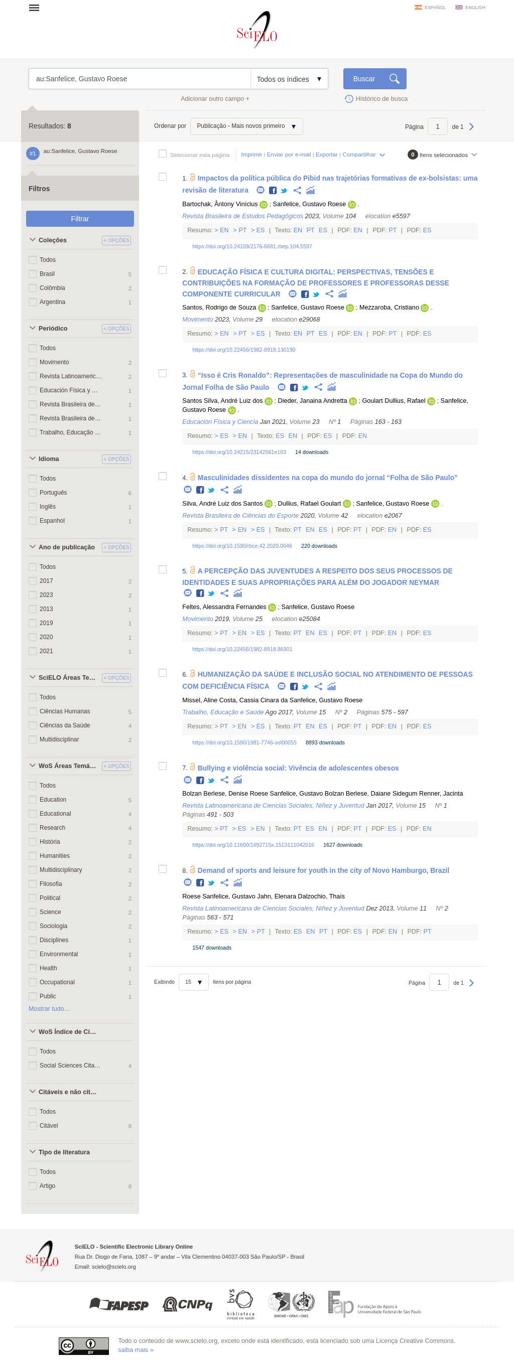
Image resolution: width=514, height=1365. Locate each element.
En (224, 230)
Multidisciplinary (61, 869)
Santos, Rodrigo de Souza (219, 307)
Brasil (47, 273)
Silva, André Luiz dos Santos (222, 503)
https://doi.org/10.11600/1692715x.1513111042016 (253, 845)
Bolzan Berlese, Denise (215, 793)
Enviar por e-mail (289, 154)
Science (50, 912)
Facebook (273, 191)
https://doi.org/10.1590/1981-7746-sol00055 (244, 742)
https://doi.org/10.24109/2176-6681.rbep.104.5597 (252, 246)
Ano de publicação (67, 547)
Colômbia (52, 287)
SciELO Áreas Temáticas (69, 677)
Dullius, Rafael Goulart (309, 503)
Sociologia (53, 926)
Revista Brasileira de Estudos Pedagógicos (71, 418)
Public (48, 996)
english (475, 7)
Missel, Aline (199, 700)
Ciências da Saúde (65, 725)
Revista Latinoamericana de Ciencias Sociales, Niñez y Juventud (71, 376)
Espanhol (52, 520)
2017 (46, 580)
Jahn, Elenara (276, 896)
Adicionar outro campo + (215, 98)
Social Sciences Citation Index (71, 1065)
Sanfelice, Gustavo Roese (309, 204)
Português (53, 492)
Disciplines (54, 940)
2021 (46, 651)
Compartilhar (358, 154)
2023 (46, 594)
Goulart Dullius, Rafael (394, 400)
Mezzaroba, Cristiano (389, 307)
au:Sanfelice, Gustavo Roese (139, 79)
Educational (55, 813)
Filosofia (51, 883)
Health (48, 968)
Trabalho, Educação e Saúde (71, 432)
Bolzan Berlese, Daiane (358, 793)
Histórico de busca (382, 98)
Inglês (48, 506)
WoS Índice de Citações (69, 1031)
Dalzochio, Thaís (321, 896)
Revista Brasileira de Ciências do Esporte (71, 404)
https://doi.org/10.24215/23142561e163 (239, 452)
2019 (46, 623)
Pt (242, 230)
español (435, 7)
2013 (46, 609)
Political (50, 897)
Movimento (54, 362)
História (50, 841)
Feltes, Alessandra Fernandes (224, 607)
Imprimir (251, 154)
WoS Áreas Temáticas (69, 766)
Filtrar (80, 219)
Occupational (57, 982)
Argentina (52, 302)
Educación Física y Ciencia (71, 390)
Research (52, 827)
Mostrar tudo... (49, 1008)
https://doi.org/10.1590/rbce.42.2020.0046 (242, 546)
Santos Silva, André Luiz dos (222, 400)
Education (53, 799)
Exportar (327, 154)
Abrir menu (37, 8)
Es (260, 230)
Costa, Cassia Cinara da (253, 700)
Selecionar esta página (199, 154)
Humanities (55, 855)
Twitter (284, 191)
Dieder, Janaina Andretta (312, 400)
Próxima (471, 131)
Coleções (53, 240)
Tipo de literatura (64, 1152)
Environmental (59, 954)
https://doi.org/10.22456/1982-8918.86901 (242, 649)
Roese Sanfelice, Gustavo (286, 793)
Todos (48, 259)
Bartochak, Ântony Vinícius (220, 204)
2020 (46, 637)
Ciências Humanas (65, 711)
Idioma (49, 459)
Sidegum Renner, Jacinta (428, 793)
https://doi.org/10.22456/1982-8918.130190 (243, 350)
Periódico (53, 328)
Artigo (47, 1185)
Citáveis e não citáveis (69, 1092)
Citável (49, 1125)
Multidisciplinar (59, 739)
